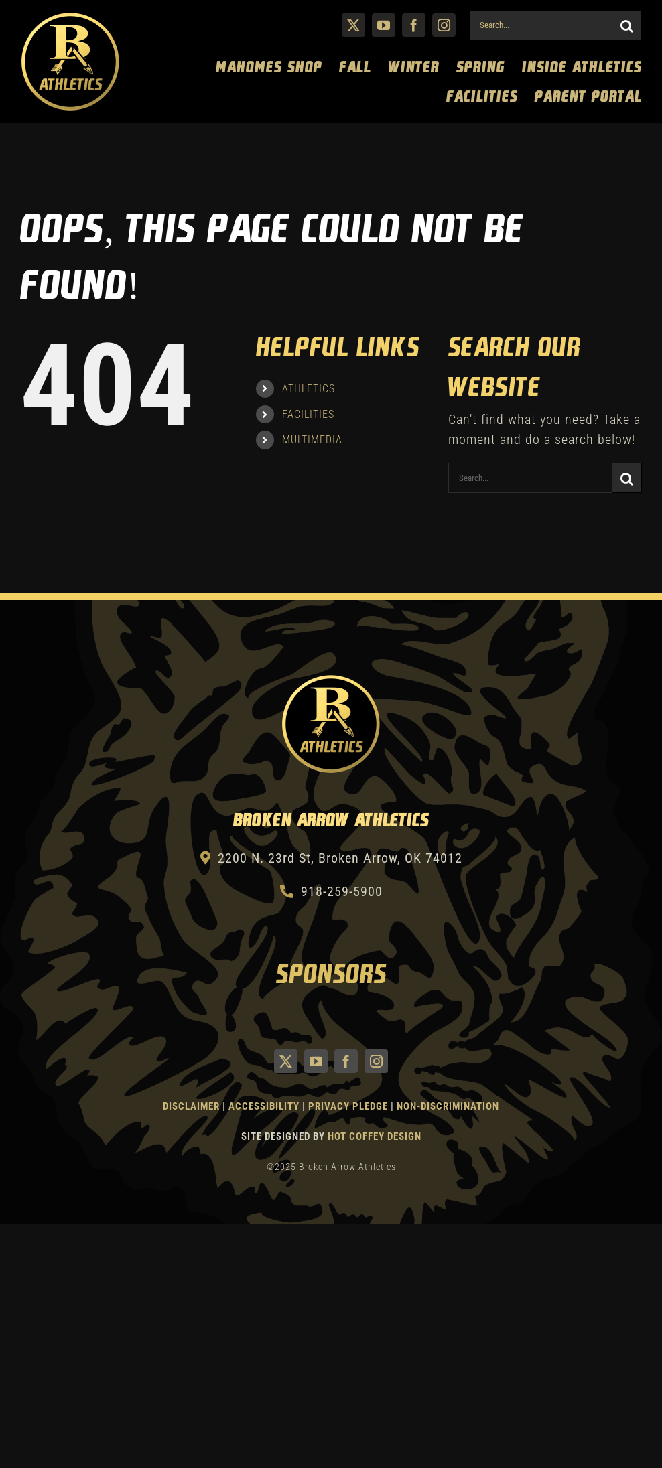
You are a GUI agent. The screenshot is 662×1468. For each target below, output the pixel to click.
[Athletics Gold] (70, 18)
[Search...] (540, 25)
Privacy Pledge (348, 1106)
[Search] (627, 25)
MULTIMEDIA (312, 439)
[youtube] (383, 25)
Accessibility (265, 1106)
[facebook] (413, 25)
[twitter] (353, 25)
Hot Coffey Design (374, 1136)
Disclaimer (191, 1106)
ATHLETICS (308, 388)
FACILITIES (308, 414)
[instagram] (444, 25)
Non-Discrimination (448, 1106)
